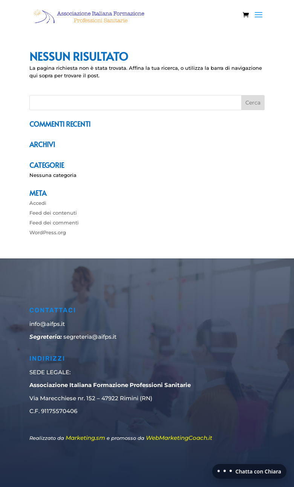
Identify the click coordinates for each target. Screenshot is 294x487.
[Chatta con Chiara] (249, 470)
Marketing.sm (85, 437)
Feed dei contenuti (53, 213)
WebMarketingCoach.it (179, 437)
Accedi (37, 203)
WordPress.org (47, 232)
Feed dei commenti (54, 223)
